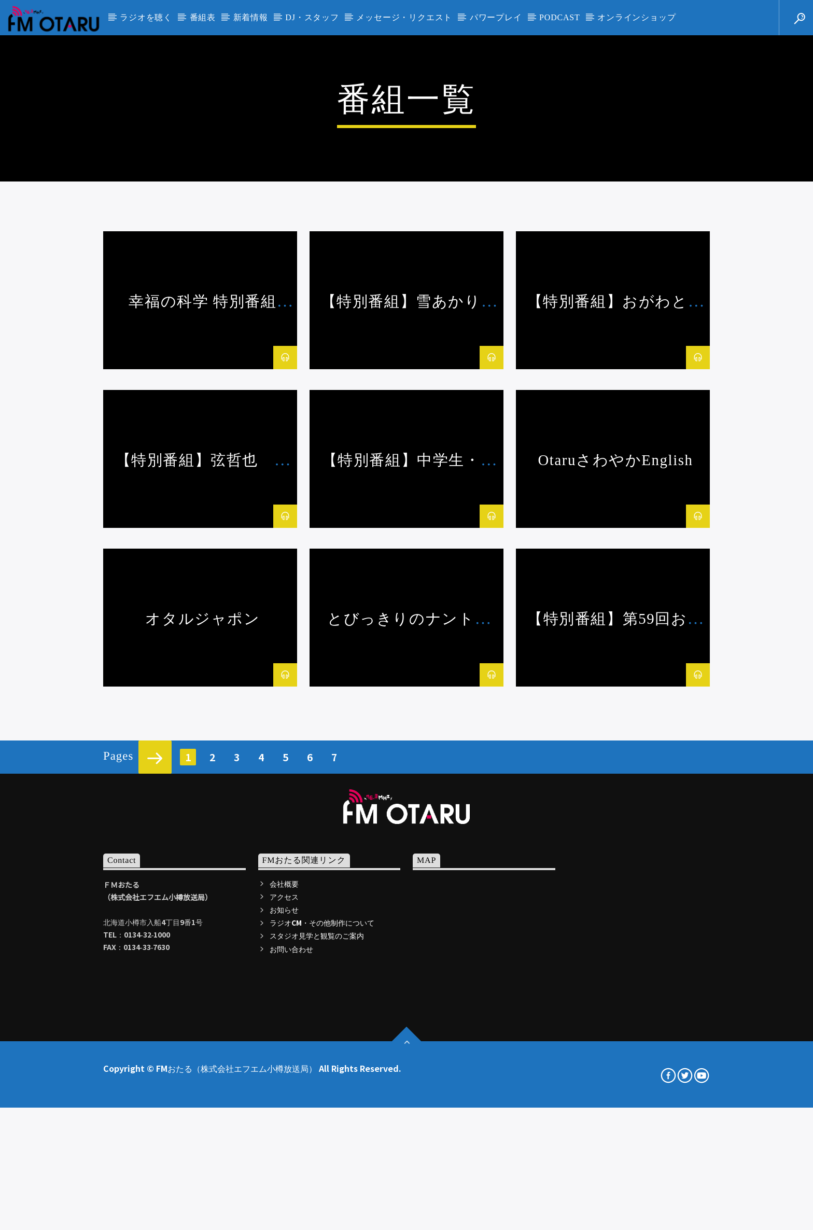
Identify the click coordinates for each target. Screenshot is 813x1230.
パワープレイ (496, 17)
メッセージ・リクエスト (404, 17)
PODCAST (559, 17)
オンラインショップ (636, 17)
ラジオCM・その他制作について (322, 1196)
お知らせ (284, 1183)
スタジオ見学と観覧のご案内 (317, 1209)
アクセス (284, 1170)
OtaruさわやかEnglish (615, 733)
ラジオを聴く (146, 17)
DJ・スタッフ (312, 17)
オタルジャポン (202, 892)
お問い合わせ (291, 1222)
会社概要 (284, 1157)
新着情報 (250, 17)
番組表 (203, 17)
